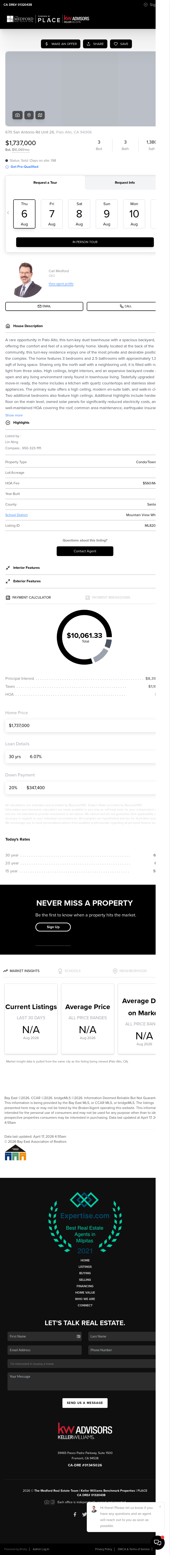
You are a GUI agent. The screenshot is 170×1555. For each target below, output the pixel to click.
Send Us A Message (85, 1403)
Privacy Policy (103, 1549)
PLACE (142, 1491)
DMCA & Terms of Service (134, 1549)
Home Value (85, 1293)
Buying (85, 1273)
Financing (85, 1286)
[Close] (160, 1506)
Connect (85, 1305)
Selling (85, 1280)
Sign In (153, 4)
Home (85, 1260)
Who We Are (85, 1299)
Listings (85, 1267)
